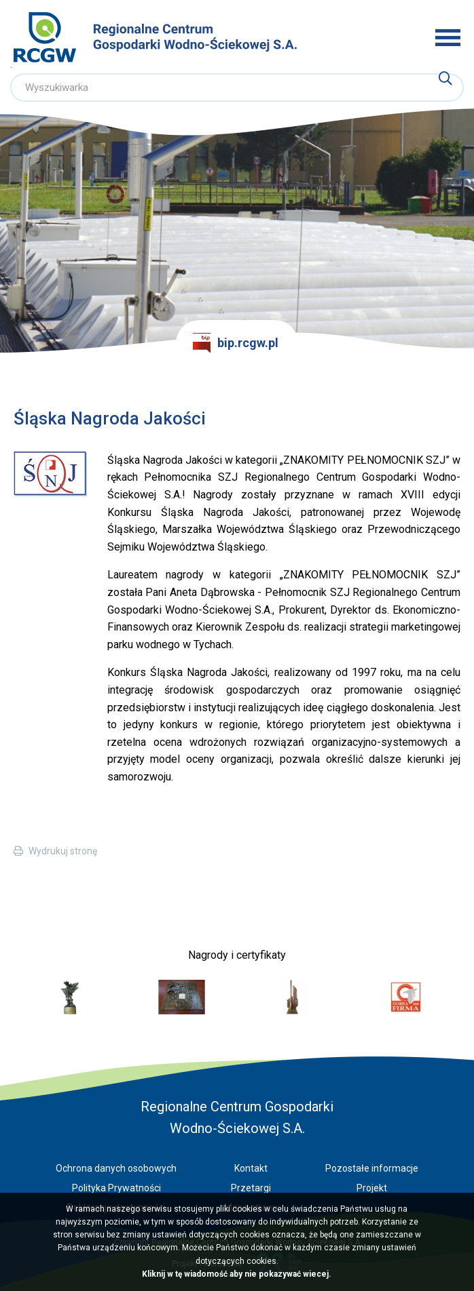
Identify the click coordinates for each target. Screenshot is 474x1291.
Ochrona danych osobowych (116, 1168)
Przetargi (251, 1188)
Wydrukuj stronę (63, 851)
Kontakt (251, 1168)
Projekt (372, 1188)
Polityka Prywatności (116, 1188)
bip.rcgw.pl (235, 343)
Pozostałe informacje (371, 1168)
